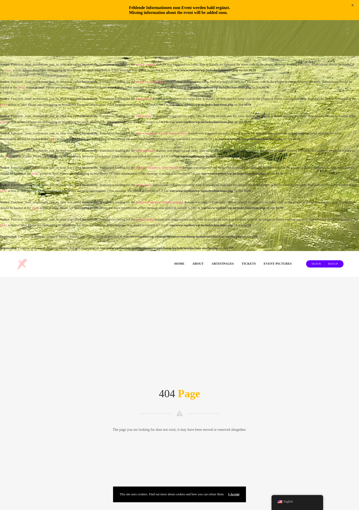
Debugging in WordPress (64, 34)
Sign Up (333, 227)
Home (179, 228)
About (198, 228)
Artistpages (222, 228)
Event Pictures (278, 228)
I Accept (234, 494)
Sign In (316, 227)
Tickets (249, 228)
